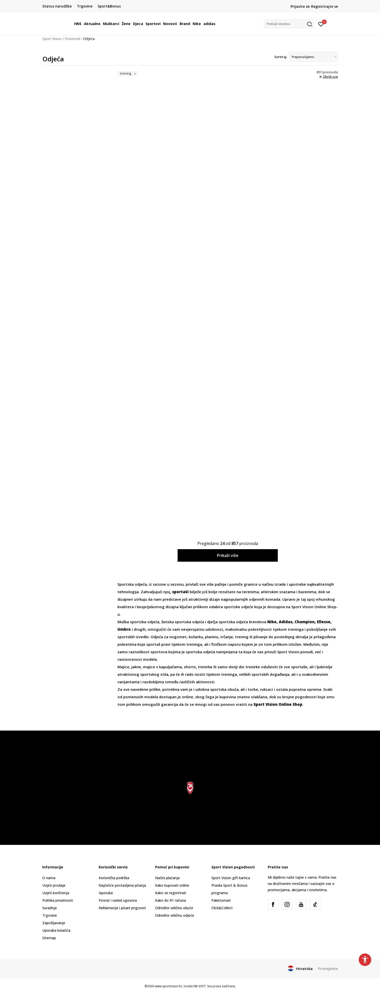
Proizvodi (72, 38)
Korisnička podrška (114, 877)
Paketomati (221, 900)
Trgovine (49, 915)
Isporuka (106, 892)
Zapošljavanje (53, 922)
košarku (196, 636)
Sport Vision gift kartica (230, 877)
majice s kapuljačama (162, 666)
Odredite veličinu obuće (174, 907)
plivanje (261, 636)
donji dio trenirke (244, 666)
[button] (289, 24)
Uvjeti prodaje (53, 885)
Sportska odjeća (132, 584)
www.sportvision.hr (168, 986)
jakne (136, 666)
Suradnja (49, 907)
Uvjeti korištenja (55, 892)
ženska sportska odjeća (182, 621)
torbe (253, 689)
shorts (190, 666)
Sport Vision (52, 38)
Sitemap (49, 937)
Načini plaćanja (167, 877)
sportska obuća (223, 689)
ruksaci (266, 689)
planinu (211, 636)
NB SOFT (199, 986)
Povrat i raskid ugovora (118, 900)
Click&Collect (222, 907)
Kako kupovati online (172, 885)
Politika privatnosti (57, 900)
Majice (123, 666)
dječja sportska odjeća (227, 621)
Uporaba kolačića (56, 930)
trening (241, 636)
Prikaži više (227, 555)
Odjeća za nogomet (169, 636)
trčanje (226, 636)
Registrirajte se (324, 6)
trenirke (205, 666)
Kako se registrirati (170, 892)
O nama (48, 877)
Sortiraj (280, 57)
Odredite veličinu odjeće (174, 915)
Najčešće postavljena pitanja (122, 885)
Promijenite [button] (328, 968)
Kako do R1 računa (170, 900)
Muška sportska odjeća (138, 621)
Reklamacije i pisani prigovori (122, 907)
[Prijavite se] (321, 24)
